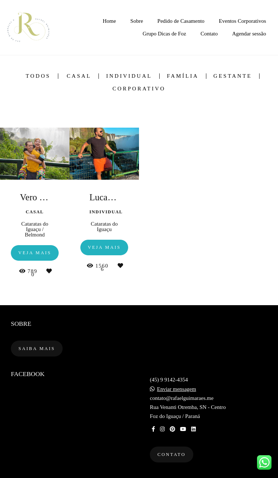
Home (109, 21)
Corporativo (139, 88)
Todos (38, 76)
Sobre (136, 21)
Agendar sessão (249, 34)
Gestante (233, 76)
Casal (79, 76)
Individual (129, 76)
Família (183, 76)
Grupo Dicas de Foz (164, 34)
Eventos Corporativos (242, 21)
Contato (209, 34)
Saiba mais (36, 348)
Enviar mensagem (176, 389)
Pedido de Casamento (181, 21)
